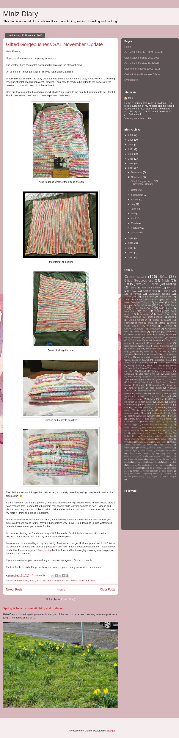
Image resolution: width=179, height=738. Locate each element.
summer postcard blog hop (136, 477)
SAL (163, 276)
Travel (167, 290)
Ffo (159, 305)
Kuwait (142, 371)
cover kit (148, 351)
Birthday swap (134, 419)
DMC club (161, 382)
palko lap (148, 468)
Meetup (172, 337)
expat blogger (169, 354)
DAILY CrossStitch (167, 362)
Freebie (154, 284)
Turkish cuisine (145, 402)
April (134, 218)
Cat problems (166, 419)
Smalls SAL (163, 314)
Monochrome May (165, 439)
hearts (127, 462)
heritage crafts (139, 462)
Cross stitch (135, 276)
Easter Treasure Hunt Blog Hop (157, 425)
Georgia (165, 430)
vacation (159, 302)
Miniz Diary (20, 14)
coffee (141, 459)
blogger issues (165, 404)
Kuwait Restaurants (162, 371)
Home (61, 589)
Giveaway (154, 328)
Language (129, 374)
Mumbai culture (143, 442)
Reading (151, 399)
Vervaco (160, 402)
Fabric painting (131, 427)
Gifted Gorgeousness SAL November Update (54, 44)
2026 (131, 135)
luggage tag (132, 465)
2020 (131, 154)
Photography (129, 448)
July (133, 204)
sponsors (168, 474)
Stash (161, 322)
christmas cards (140, 407)
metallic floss (146, 465)
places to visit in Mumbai (136, 413)
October (135, 190)
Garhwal (140, 385)
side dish (171, 413)
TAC (145, 311)
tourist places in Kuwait (136, 360)
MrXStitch (128, 442)
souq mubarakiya (132, 474)
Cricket (172, 379)
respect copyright (150, 471)
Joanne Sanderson (159, 368)
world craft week (158, 415)
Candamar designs (159, 293)
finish (32, 580)
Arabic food (130, 362)
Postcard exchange (133, 399)
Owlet (149, 445)
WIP (168, 299)
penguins (160, 468)
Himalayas (171, 385)
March (135, 223)
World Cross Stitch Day (141, 454)
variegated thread (163, 360)
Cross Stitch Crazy (142, 308)
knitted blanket (79, 580)
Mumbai (168, 393)
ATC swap (166, 325)
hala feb (169, 459)
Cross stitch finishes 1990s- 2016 (142, 68)
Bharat (173, 416)
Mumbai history (160, 442)
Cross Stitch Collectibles (140, 382)
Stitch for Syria (130, 451)
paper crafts (165, 410)
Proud (142, 448)
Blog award (150, 419)
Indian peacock (155, 316)
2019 (131, 158)
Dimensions (148, 296)
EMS (133, 287)
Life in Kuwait (132, 293)
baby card (166, 454)
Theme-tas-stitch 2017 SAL (159, 348)
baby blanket (21, 580)
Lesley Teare (139, 331)
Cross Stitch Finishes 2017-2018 (141, 63)
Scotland (168, 448)
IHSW (133, 290)
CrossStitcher (143, 305)
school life (158, 413)
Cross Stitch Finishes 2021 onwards (143, 52)
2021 (131, 149)
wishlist (142, 415)
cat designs (129, 459)
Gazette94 (153, 430)
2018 (131, 163)
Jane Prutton (158, 433)
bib (143, 456)
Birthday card (146, 362)
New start (129, 311)
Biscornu (145, 346)
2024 (131, 144)
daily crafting (160, 376)
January (135, 232)
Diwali (131, 334)
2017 (131, 168)
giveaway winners (145, 410)
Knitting (92, 580)
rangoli (136, 471)
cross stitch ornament (161, 343)
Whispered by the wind (166, 451)
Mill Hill (155, 393)
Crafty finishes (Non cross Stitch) (142, 74)
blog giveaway (131, 351)
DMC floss (165, 308)
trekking (131, 415)
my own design (162, 465)
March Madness (147, 439)
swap (153, 325)
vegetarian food (132, 316)
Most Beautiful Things (136, 302)
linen (130, 357)
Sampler (164, 399)
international (154, 462)
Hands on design (156, 365)
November (137, 177)
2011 (131, 257)
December (137, 172)
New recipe (143, 314)
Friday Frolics (135, 365)
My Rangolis (131, 79)
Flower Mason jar (164, 427)
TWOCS (171, 287)
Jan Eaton (141, 368)
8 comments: (39, 575)
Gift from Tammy (151, 287)
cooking (171, 316)
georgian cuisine (154, 459)
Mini (130, 98)
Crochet (162, 351)
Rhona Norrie (155, 448)
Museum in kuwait (134, 396)
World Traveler (153, 340)
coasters (154, 354)
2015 (131, 243)
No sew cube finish (160, 396)
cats (126, 407)
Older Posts (107, 589)
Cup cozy (169, 422)
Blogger (110, 730)
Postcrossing (44, 550)
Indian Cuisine (135, 348)
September (137, 194)
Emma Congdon (138, 319)
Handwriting (155, 385)
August (135, 199)
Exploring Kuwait (164, 334)
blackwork (140, 343)
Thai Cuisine (146, 451)
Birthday (158, 311)
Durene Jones (145, 334)
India (150, 322)
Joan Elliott (155, 388)
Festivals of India (133, 322)
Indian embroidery (140, 433)
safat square (167, 471)
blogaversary (154, 456)
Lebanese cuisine (147, 390)
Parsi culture (165, 445)
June (134, 209)
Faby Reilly (147, 427)
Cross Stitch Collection (165, 346)
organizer (137, 468)
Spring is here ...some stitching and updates (33, 608)
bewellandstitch (131, 456)
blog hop (141, 354)
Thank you (130, 296)
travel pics (170, 331)
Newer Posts (14, 589)
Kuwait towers (130, 439)
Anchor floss (150, 290)
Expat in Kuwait (162, 319)
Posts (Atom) (68, 599)
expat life (155, 331)
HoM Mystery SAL (155, 337)
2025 (131, 139)
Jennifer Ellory (136, 388)
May (133, 213)
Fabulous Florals (132, 337)
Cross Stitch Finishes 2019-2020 (141, 57)
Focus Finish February (134, 430)
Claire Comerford (133, 328)
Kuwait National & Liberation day (158, 436)
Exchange (165, 296)
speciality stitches (152, 474)
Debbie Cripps (130, 425)
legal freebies (130, 346)
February (136, 227)
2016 (131, 238)
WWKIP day (134, 340)
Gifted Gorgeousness (58, 580)
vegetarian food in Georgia (164, 477)
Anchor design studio (155, 379)
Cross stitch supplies (152, 422)
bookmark (168, 456)
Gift (43, 580)
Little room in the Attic (150, 374)
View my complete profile (137, 118)
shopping (168, 357)
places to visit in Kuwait (147, 357)
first (38, 580)
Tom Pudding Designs (139, 376)
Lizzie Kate (170, 374)
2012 (131, 252)
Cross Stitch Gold (132, 422)
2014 (131, 247)
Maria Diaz (141, 393)
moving (137, 379)
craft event (158, 407)
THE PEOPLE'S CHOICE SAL (141, 299)
